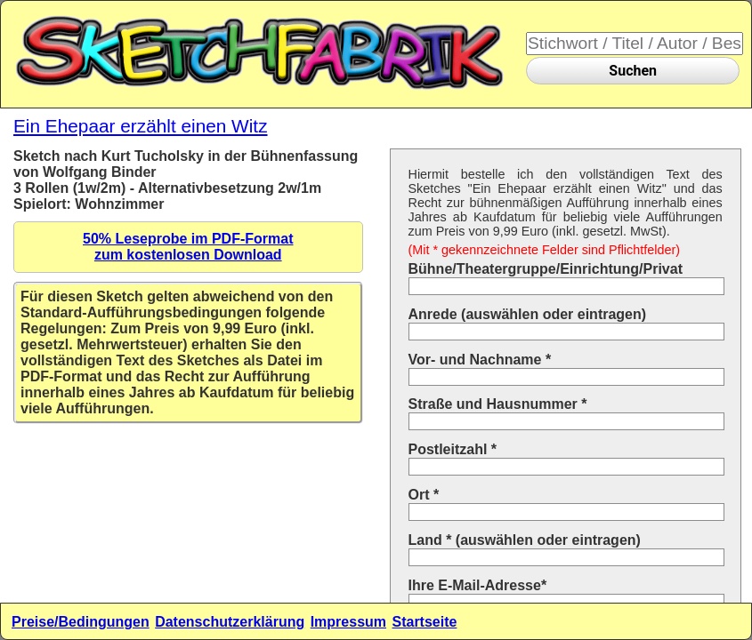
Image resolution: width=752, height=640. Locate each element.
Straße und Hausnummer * (497, 404)
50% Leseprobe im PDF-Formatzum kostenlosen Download (188, 246)
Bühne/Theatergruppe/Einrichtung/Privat (545, 268)
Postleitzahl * (452, 449)
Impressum (348, 621)
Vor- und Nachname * (480, 359)
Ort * (424, 494)
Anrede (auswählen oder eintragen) (527, 314)
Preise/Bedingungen (81, 621)
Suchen (633, 70)
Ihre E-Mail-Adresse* (477, 585)
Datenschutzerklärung (229, 621)
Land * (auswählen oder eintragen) (524, 540)
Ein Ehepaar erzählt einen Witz (140, 126)
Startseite (424, 621)
